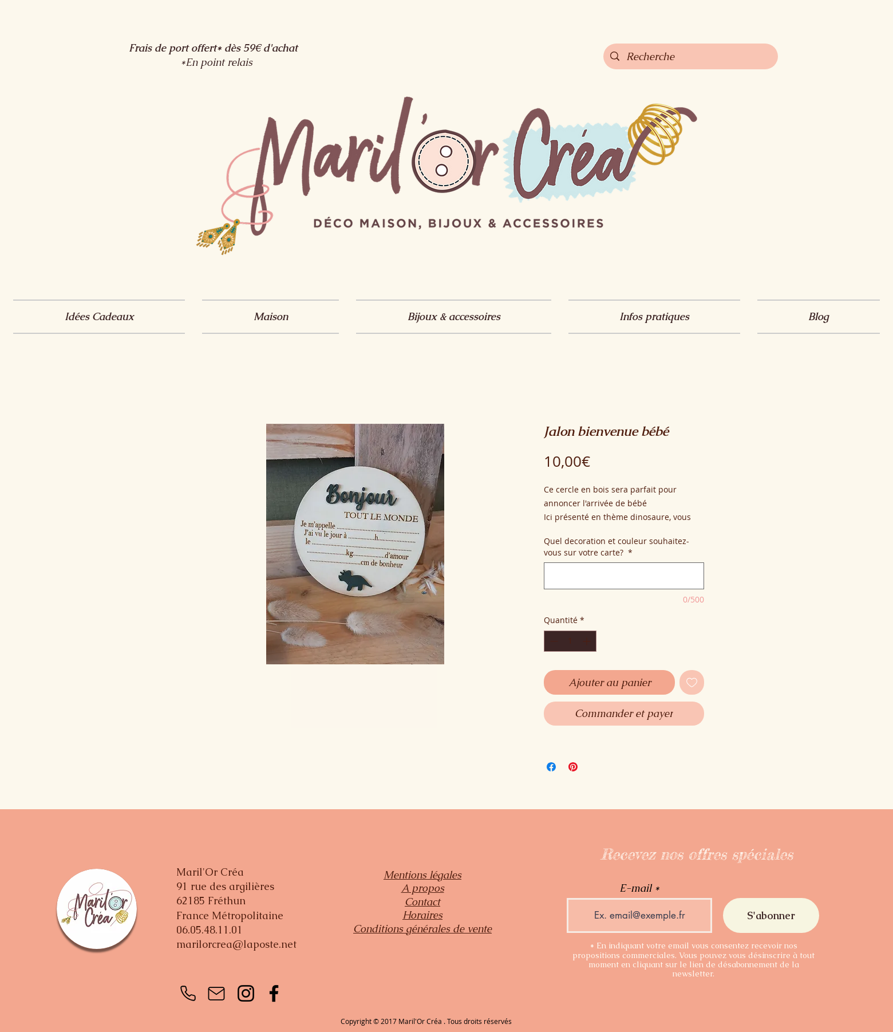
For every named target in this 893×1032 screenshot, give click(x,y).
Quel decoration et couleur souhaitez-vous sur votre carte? (616, 546)
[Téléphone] (187, 993)
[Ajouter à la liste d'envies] (691, 682)
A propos (422, 888)
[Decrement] (553, 641)
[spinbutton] (570, 641)
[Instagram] (246, 993)
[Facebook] (274, 993)
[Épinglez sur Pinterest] (573, 767)
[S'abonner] (771, 915)
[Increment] (587, 641)
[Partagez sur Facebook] (551, 767)
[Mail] (216, 993)
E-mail (635, 888)
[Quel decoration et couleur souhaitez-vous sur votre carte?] (624, 576)
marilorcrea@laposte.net (236, 944)
